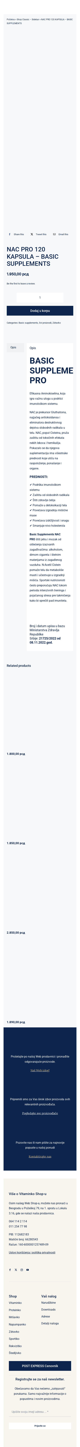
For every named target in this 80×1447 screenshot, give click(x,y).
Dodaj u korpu (40, 311)
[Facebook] (15, 234)
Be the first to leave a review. (21, 283)
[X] (38, 234)
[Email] (59, 234)
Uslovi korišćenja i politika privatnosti (32, 1252)
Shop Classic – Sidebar (28, 19)
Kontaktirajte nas (40, 1156)
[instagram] (22, 1270)
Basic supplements (28, 322)
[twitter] (16, 1270)
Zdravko (57, 322)
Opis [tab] (13, 347)
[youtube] (27, 1270)
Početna (11, 19)
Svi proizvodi (45, 322)
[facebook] (10, 1270)
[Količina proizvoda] (40, 297)
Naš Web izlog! (40, 1070)
